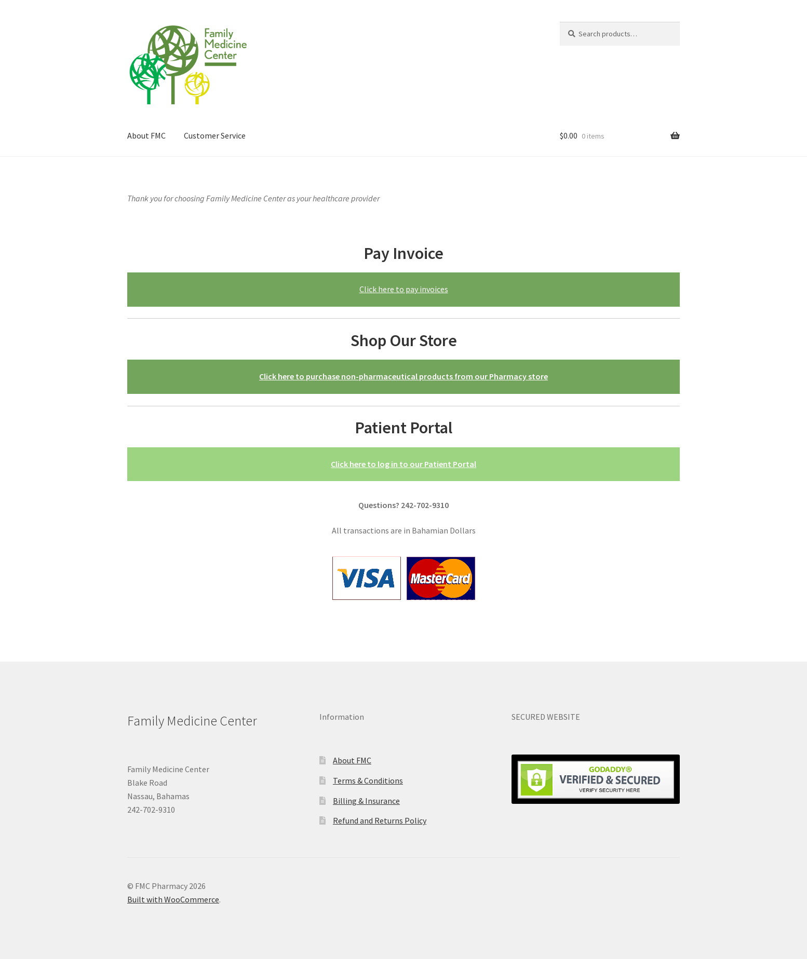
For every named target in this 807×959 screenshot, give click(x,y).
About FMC (146, 135)
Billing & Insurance (366, 801)
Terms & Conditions (368, 780)
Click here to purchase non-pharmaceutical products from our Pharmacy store (403, 376)
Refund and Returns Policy (379, 820)
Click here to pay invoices (403, 289)
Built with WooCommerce (173, 899)
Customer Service (215, 135)
